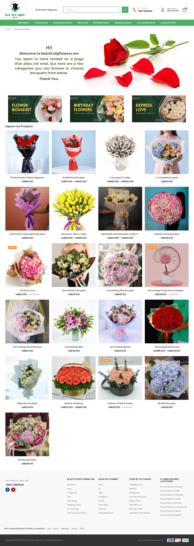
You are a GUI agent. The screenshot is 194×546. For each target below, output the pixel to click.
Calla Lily (102, 509)
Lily (99, 488)
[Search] (95, 10)
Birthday (132, 488)
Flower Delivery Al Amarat (171, 487)
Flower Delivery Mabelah (171, 515)
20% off (152, 247)
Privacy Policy (73, 509)
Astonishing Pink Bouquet (120, 290)
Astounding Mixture (120, 346)
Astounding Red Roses (167, 346)
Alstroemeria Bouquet (74, 290)
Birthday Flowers (101, 22)
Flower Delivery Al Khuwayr (171, 495)
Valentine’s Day (136, 484)
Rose (100, 484)
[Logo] (15, 9)
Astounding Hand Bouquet (27, 346)
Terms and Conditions (77, 513)
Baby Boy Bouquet (27, 403)
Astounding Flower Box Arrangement (167, 290)
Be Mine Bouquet (27, 459)
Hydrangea (103, 505)
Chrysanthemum (105, 513)
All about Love (27, 290)
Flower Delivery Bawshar (171, 503)
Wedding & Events (123, 22)
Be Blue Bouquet (167, 403)
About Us (71, 484)
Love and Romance (146, 22)
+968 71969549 (144, 11)
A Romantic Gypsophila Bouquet (27, 234)
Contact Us (72, 492)
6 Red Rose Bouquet (74, 177)
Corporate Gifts (168, 22)
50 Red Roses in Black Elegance (27, 177)
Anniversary (134, 492)
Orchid (101, 501)
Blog (69, 488)
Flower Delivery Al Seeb (170, 499)
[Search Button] (125, 10)
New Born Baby (136, 509)
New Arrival (83, 22)
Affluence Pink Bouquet (166, 234)
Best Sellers (23, 22)
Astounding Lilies (74, 346)
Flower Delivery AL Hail (169, 491)
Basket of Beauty (74, 403)
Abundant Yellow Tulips (73, 234)
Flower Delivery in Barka (170, 511)
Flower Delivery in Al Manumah (173, 507)
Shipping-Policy (74, 505)
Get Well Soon (135, 505)
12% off (12, 247)
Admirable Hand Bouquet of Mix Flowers (122, 234)
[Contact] (134, 10)
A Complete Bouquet (166, 177)
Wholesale (72, 501)
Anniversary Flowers (62, 22)
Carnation (102, 496)
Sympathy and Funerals (139, 513)
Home (8, 29)
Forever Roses (41, 22)
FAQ (69, 496)
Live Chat (141, 8)
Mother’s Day (135, 501)
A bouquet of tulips (120, 177)
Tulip (100, 492)
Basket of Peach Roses (120, 403)
